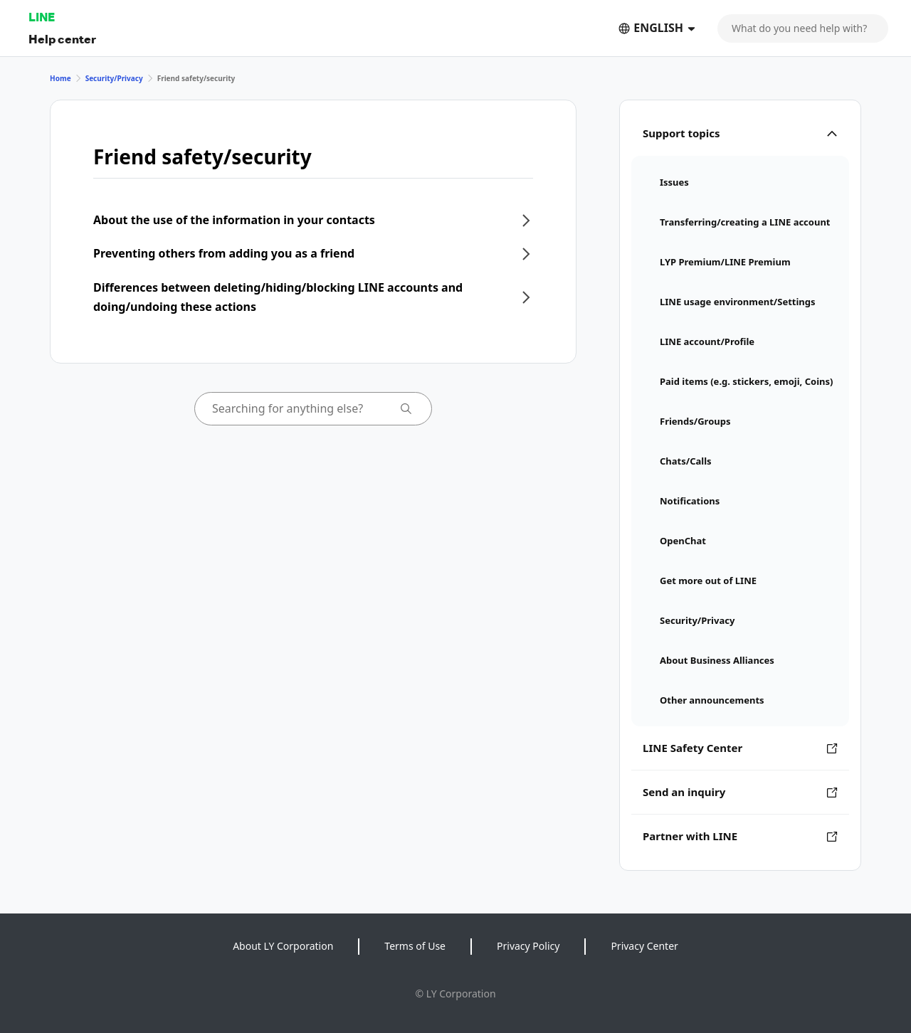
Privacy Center (644, 946)
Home (60, 78)
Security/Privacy (114, 78)
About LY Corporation (283, 946)
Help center (62, 38)
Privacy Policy (528, 946)
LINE (41, 16)
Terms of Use (415, 946)
